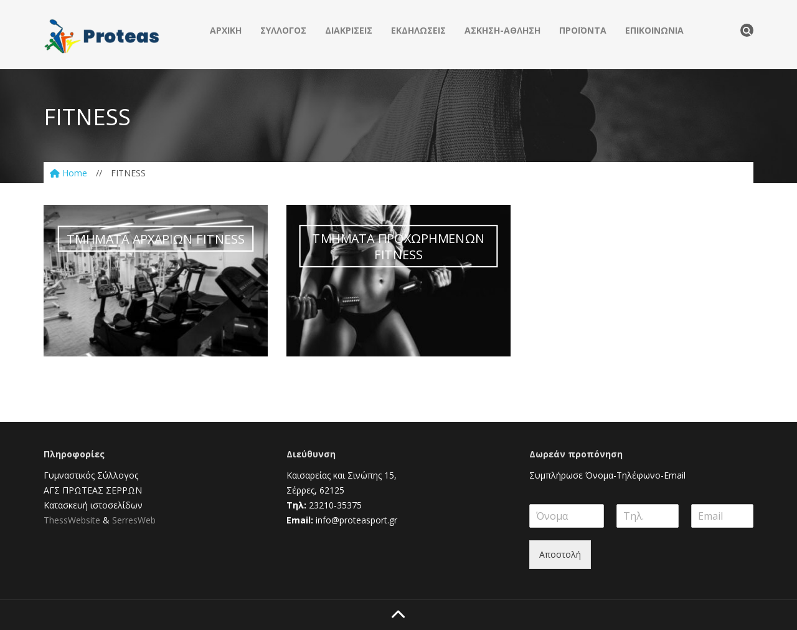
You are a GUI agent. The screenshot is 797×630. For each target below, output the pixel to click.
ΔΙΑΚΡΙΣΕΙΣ (348, 30)
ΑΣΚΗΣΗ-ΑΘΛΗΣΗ (502, 30)
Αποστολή (560, 554)
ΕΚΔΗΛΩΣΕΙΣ (418, 30)
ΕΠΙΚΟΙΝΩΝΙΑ (654, 30)
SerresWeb (134, 520)
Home (68, 173)
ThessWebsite (72, 520)
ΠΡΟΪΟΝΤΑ (582, 30)
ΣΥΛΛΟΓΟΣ (283, 30)
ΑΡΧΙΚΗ (226, 30)
